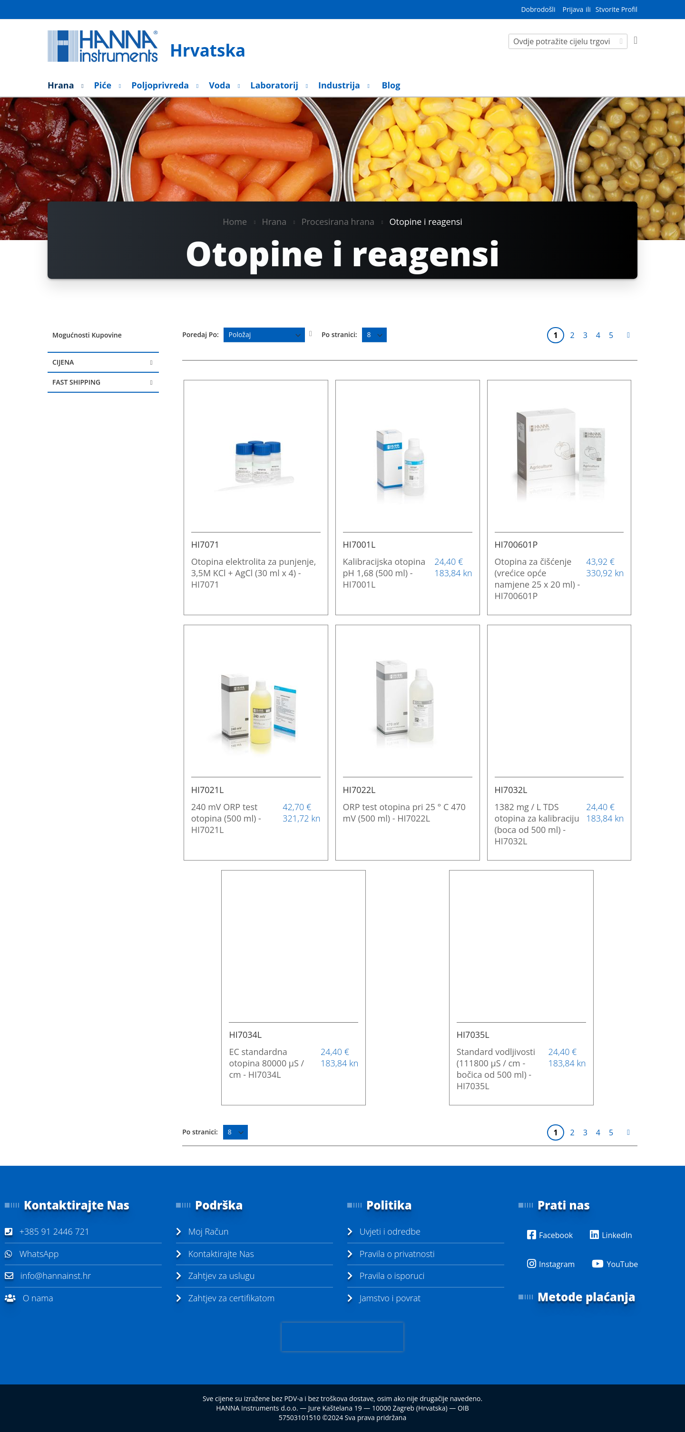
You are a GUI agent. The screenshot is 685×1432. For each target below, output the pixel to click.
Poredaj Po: (200, 334)
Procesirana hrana (338, 221)
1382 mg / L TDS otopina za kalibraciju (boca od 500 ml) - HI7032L (537, 824)
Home (235, 221)
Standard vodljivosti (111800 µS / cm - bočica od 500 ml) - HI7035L (496, 1069)
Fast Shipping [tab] (76, 382)
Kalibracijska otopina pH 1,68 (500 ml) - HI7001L (384, 573)
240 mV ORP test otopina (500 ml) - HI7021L (226, 818)
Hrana (274, 221)
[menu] (342, 85)
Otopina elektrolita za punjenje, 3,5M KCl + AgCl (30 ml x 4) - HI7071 (253, 573)
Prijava (572, 9)
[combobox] (568, 41)
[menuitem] (63, 85)
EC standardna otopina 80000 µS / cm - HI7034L (266, 1063)
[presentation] (342, 1337)
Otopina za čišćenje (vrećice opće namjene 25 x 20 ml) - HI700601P (537, 578)
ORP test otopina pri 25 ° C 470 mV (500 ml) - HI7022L (404, 812)
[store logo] (158, 46)
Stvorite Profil (616, 9)
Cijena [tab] (63, 362)
